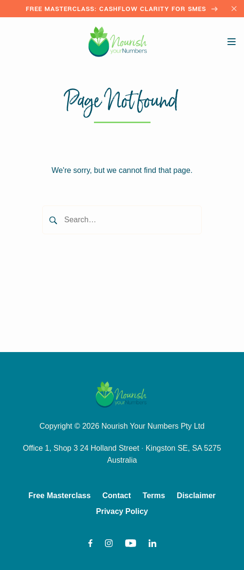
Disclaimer (196, 495)
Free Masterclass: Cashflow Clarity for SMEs (122, 8)
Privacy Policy (122, 511)
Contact (117, 495)
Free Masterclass (59, 495)
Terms (154, 495)
